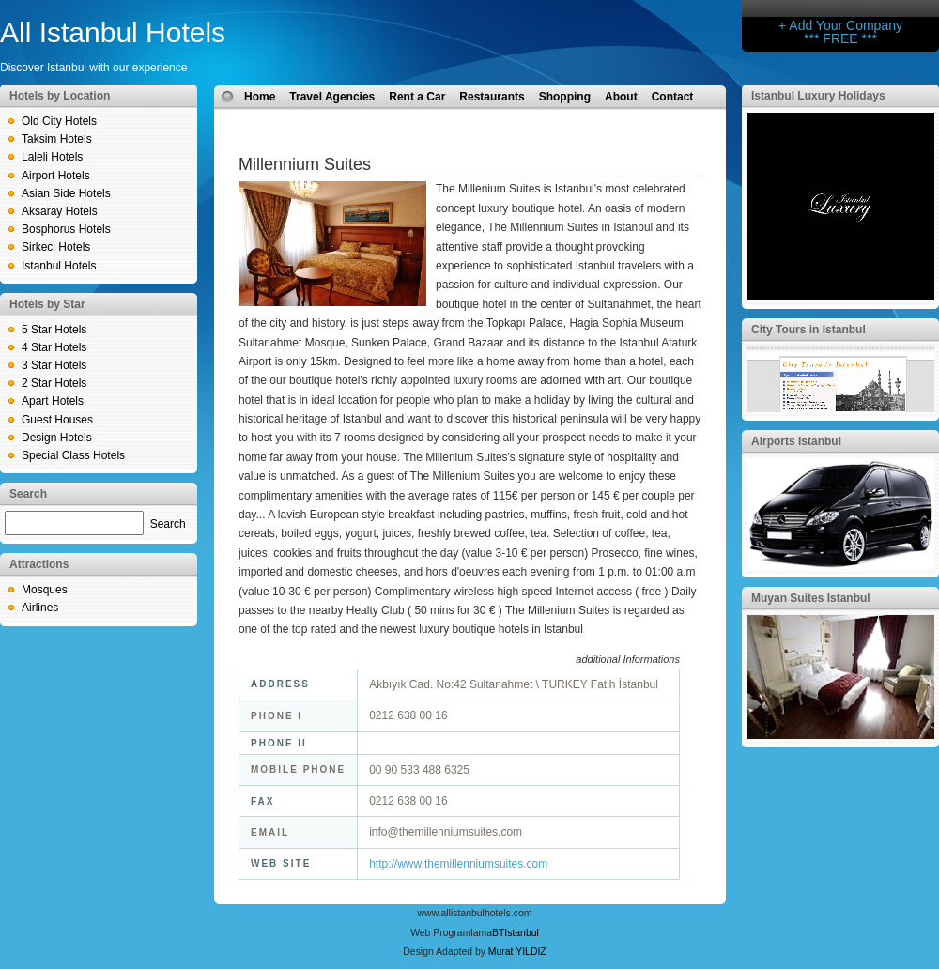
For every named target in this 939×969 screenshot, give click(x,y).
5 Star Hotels (54, 329)
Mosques (45, 589)
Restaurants (491, 96)
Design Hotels (57, 437)
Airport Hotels (56, 175)
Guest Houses (57, 419)
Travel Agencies (332, 96)
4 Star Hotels (54, 347)
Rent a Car (417, 96)
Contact (673, 96)
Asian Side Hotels (66, 193)
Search (168, 524)
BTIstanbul (515, 933)
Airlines (40, 607)
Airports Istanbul (796, 441)
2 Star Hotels (54, 383)
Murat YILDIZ (517, 951)
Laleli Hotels (52, 156)
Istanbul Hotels (59, 265)
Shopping (565, 96)
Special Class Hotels (73, 455)
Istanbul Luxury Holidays (818, 95)
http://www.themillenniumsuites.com (458, 863)
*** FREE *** (840, 38)
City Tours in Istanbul (808, 329)
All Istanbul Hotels (112, 32)
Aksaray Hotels (60, 211)
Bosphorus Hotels (66, 229)
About (621, 96)
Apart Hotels (53, 401)
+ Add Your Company (840, 25)
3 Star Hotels (54, 365)
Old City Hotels (59, 121)
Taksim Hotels (57, 139)
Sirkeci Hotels (56, 247)
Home (259, 96)
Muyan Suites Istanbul (810, 598)
